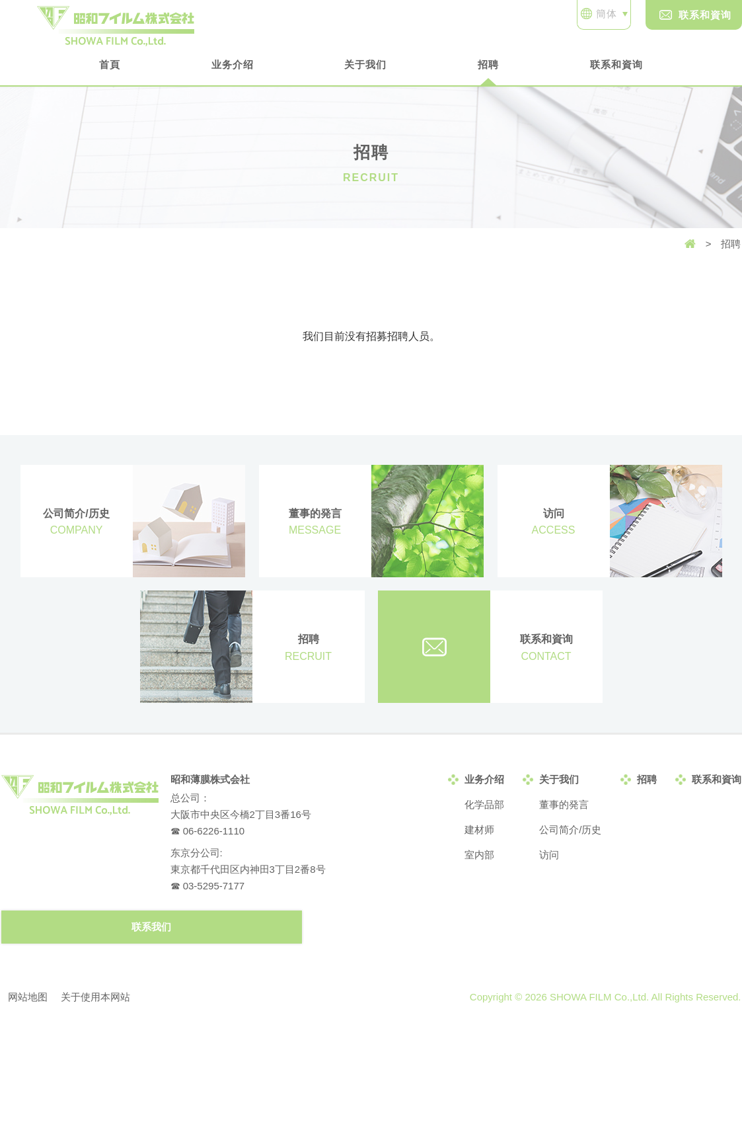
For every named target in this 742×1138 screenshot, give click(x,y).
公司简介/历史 (570, 829)
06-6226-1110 (213, 830)
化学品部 (484, 804)
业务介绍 (232, 64)
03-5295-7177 (213, 885)
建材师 (479, 829)
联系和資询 (695, 14)
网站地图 (28, 996)
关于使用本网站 (95, 996)
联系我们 (151, 926)
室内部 (479, 854)
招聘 (488, 64)
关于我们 (365, 64)
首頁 (109, 64)
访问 (549, 854)
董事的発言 (564, 804)
